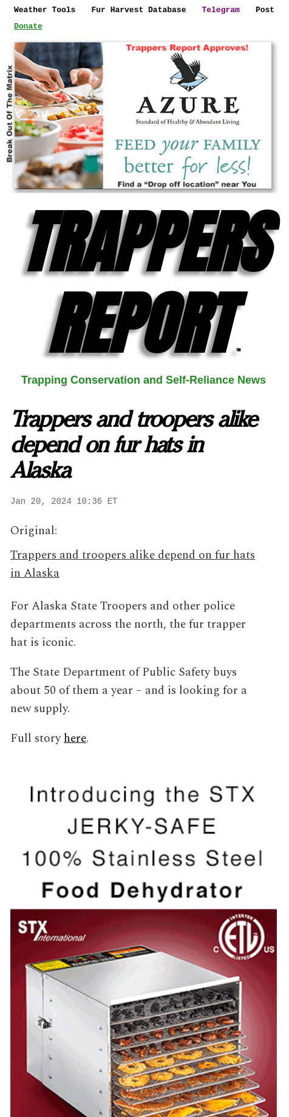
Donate (28, 26)
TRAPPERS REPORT (144, 283)
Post (265, 9)
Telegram (220, 9)
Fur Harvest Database (138, 9)
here (75, 738)
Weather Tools (44, 9)
